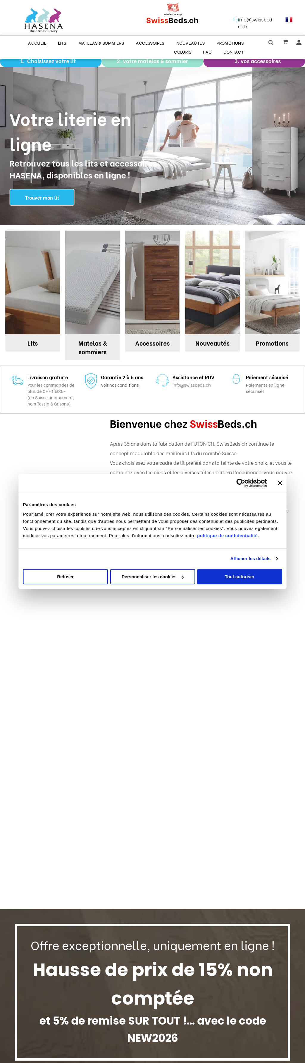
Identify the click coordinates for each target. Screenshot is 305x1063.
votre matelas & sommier (155, 61)
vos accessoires (261, 61)
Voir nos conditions (120, 385)
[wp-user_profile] (299, 44)
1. (22, 61)
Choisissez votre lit (51, 61)
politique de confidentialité (227, 535)
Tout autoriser (240, 576)
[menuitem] (37, 42)
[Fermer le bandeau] (280, 483)
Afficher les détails (250, 558)
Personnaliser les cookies (153, 576)
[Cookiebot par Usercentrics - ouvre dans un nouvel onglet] (241, 482)
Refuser (65, 576)
